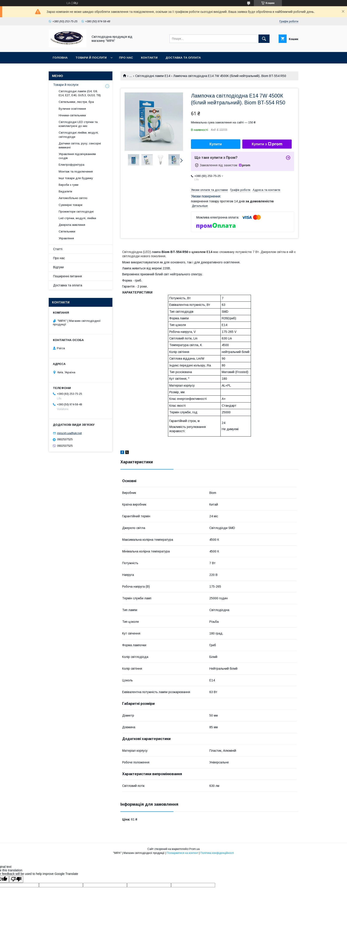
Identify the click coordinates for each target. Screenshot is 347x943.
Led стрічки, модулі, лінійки (77, 218)
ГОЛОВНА (60, 57)
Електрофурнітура (71, 164)
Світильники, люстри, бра (76, 102)
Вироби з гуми (68, 184)
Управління (66, 238)
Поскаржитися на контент (182, 853)
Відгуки (58, 267)
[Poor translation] (16, 879)
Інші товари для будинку (76, 178)
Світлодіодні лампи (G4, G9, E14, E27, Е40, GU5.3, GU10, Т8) (80, 93)
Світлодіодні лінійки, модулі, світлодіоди (78, 134)
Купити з (267, 144)
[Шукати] (264, 38)
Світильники (67, 231)
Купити (216, 144)
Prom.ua (194, 849)
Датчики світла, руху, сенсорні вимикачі (80, 145)
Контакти (149, 57)
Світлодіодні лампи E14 (152, 76)
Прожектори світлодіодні (76, 211)
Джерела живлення (72, 224)
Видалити (65, 191)
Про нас (126, 57)
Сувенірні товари (70, 205)
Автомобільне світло (73, 198)
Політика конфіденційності (217, 853)
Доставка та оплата (183, 57)
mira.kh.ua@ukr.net (69, 433)
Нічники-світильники (72, 115)
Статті (57, 249)
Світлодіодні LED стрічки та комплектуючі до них (78, 124)
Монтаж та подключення (76, 171)
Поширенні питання (67, 276)
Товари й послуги (91, 57)
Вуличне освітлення (72, 108)
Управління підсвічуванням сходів (77, 156)
